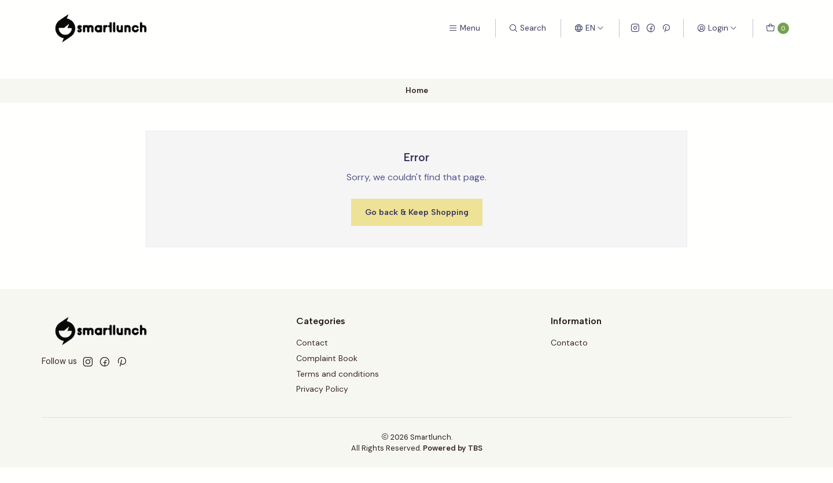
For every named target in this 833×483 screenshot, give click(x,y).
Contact (312, 342)
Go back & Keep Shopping (417, 212)
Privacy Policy (322, 389)
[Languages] (589, 28)
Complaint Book (326, 358)
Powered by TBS (452, 448)
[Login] (717, 28)
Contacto (569, 342)
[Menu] (464, 28)
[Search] (527, 28)
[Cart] (777, 28)
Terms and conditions (337, 374)
